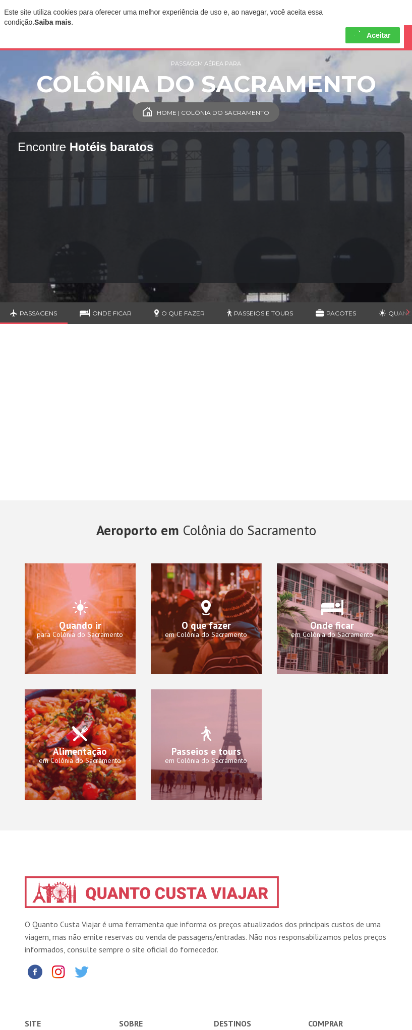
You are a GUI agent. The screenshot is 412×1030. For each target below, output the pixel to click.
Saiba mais (52, 22)
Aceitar (372, 35)
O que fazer (179, 313)
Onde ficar (106, 313)
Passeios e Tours (260, 313)
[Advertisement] (206, 419)
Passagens (33, 313)
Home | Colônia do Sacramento (206, 112)
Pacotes (336, 313)
